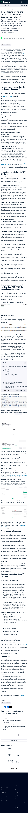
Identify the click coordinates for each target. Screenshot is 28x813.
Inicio (2, 8)
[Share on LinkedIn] (5, 707)
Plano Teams (3, 798)
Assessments (17, 787)
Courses (16, 782)
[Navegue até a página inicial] (5, 2)
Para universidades (19, 805)
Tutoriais (7, 8)
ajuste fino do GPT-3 (7, 96)
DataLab (17, 789)
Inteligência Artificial (14, 8)
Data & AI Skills (4, 794)
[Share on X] (10, 707)
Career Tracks (18, 778)
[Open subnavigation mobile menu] (5, 5)
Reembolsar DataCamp (20, 801)
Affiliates (3, 783)
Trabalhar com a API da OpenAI (12, 720)
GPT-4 (2, 72)
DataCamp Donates (19, 807)
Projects (16, 785)
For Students (17, 796)
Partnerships (3, 785)
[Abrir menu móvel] (26, 2)
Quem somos (3, 778)
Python (2, 528)
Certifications (18, 783)
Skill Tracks (17, 780)
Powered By (21, 390)
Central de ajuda (4, 787)
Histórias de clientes (5, 803)
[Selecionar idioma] (22, 2)
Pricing (16, 794)
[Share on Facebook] (8, 707)
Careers (2, 782)
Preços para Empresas (6, 796)
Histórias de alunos (19, 803)
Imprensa (3, 780)
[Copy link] (2, 707)
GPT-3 (24, 53)
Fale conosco (4, 789)
